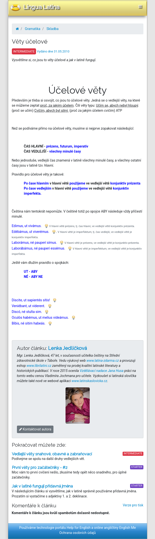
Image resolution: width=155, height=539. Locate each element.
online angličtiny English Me (115, 528)
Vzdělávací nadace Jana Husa (102, 371)
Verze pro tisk (133, 505)
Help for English (79, 528)
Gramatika (32, 29)
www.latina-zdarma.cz (103, 360)
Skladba (52, 29)
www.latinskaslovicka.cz (89, 381)
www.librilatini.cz (39, 366)
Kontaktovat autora (35, 429)
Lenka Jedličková (67, 348)
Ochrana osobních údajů (77, 533)
